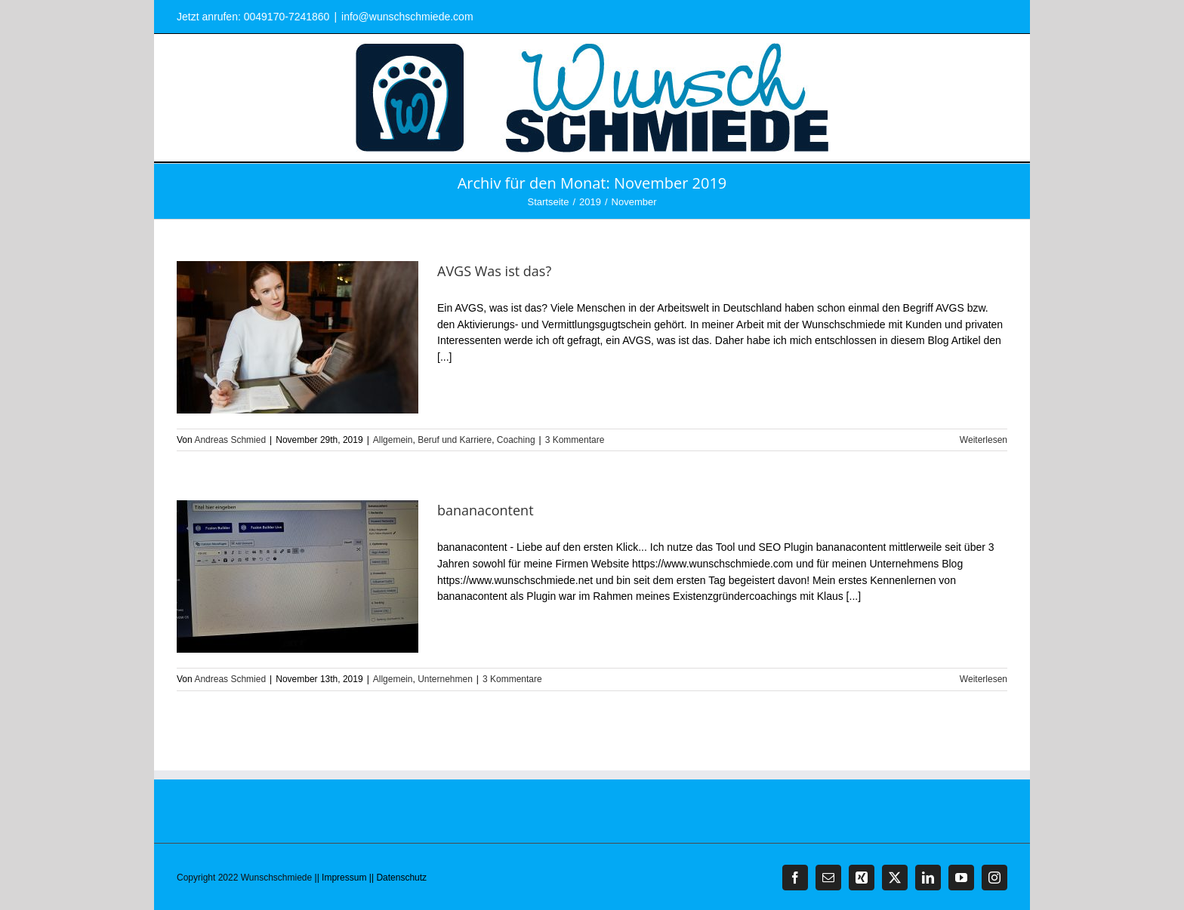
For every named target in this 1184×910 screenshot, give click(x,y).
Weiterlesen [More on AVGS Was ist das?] (983, 440)
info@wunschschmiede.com (407, 17)
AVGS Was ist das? (494, 271)
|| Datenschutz (398, 877)
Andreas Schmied (230, 440)
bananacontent (485, 510)
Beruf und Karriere (455, 440)
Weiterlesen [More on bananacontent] (983, 679)
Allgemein (393, 440)
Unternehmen (445, 679)
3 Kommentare (575, 440)
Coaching (516, 440)
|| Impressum (341, 877)
